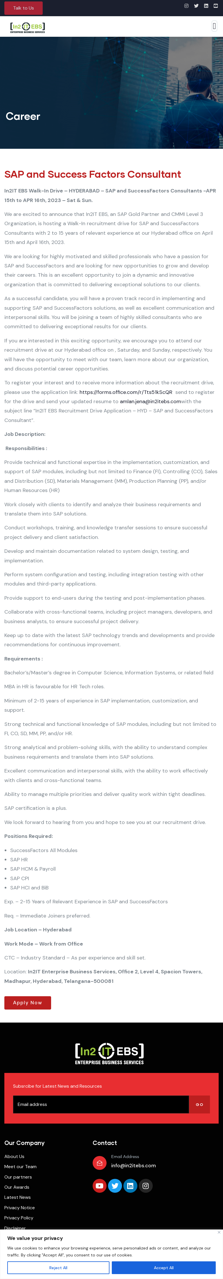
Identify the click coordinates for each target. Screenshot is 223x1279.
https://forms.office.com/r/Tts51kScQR (127, 392)
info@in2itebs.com (133, 1165)
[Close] (219, 1232)
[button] (23, 8)
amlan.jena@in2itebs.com (150, 401)
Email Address (125, 1157)
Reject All (58, 1267)
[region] (111, 1254)
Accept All (164, 1267)
